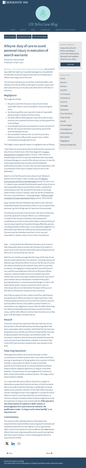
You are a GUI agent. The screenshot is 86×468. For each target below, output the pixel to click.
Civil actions (65, 94)
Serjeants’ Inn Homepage (65, 29)
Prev (9, 453)
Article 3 (63, 86)
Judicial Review (66, 133)
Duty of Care (65, 118)
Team (33, 29)
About (23, 29)
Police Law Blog (10, 37)
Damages (64, 106)
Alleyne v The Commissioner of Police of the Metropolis (25, 69)
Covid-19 (63, 102)
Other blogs (45, 29)
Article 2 (63, 83)
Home (13, 29)
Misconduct (65, 137)
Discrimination (66, 114)
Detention (64, 110)
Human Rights (66, 125)
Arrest (62, 79)
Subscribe (70, 64)
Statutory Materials (40, 37)
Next (49, 453)
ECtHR (63, 121)
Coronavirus (65, 98)
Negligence (64, 141)
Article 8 (63, 90)
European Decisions (24, 37)
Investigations (66, 129)
